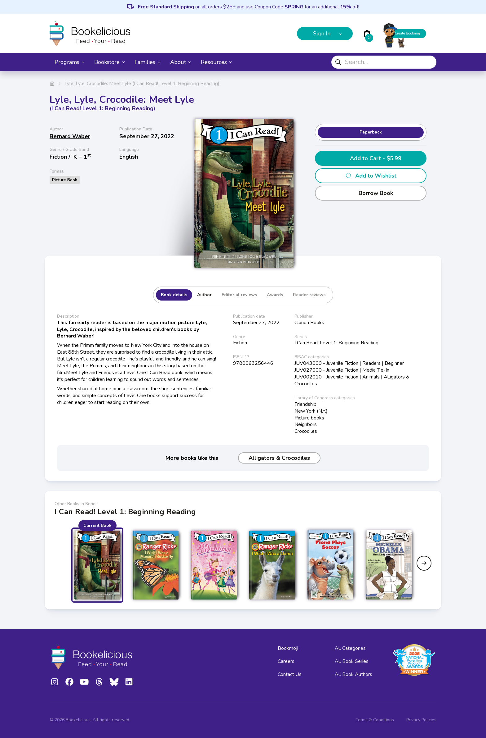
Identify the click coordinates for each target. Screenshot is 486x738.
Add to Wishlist (370, 175)
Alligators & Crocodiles (279, 458)
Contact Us (290, 674)
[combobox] (383, 62)
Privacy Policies (421, 720)
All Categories (350, 648)
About (180, 62)
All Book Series (352, 661)
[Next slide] (424, 563)
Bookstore (109, 62)
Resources (216, 62)
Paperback (371, 132)
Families (147, 62)
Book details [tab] (174, 295)
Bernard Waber (70, 136)
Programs (69, 62)
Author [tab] (204, 295)
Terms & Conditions (375, 720)
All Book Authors (353, 674)
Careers (286, 661)
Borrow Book (371, 193)
